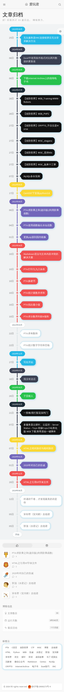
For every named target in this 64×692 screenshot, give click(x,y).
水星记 (39, 652)
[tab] (17, 545)
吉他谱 (54, 647)
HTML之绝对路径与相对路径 (38, 448)
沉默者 (8, 661)
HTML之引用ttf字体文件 (36, 482)
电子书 (35, 666)
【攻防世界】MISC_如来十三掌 (40, 164)
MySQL (52, 661)
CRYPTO (8, 666)
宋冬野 (8, 657)
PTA (7, 647)
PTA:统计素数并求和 (34, 292)
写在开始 (28, 362)
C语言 (14, 647)
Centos (43, 661)
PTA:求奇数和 (31, 333)
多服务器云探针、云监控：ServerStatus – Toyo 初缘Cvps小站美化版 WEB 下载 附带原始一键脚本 (41, 428)
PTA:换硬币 (29, 281)
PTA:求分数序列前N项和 (36, 316)
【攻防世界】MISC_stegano (38, 140)
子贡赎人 (28, 395)
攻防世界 (24, 647)
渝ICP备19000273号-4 (39, 686)
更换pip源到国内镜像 (35, 237)
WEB (24, 652)
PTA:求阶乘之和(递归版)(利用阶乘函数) (32, 552)
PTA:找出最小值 (32, 304)
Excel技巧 (45, 666)
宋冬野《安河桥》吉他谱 (37, 514)
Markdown (32, 661)
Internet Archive (22, 666)
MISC (39, 647)
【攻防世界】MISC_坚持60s (38, 152)
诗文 (17, 657)
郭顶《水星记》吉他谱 (35, 526)
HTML (7, 652)
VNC (54, 666)
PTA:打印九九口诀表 (34, 269)
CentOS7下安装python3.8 (37, 193)
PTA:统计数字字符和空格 (37, 345)
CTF (32, 647)
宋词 (31, 657)
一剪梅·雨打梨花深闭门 (36, 412)
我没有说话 (29, 379)
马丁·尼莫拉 (52, 657)
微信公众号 (20, 661)
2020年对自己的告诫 (34, 465)
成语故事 (39, 657)
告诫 (31, 652)
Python (16, 652)
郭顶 (47, 652)
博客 (46, 647)
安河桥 (55, 652)
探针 (24, 657)
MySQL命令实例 (32, 176)
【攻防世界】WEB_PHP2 (36, 113)
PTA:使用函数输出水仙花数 (38, 225)
